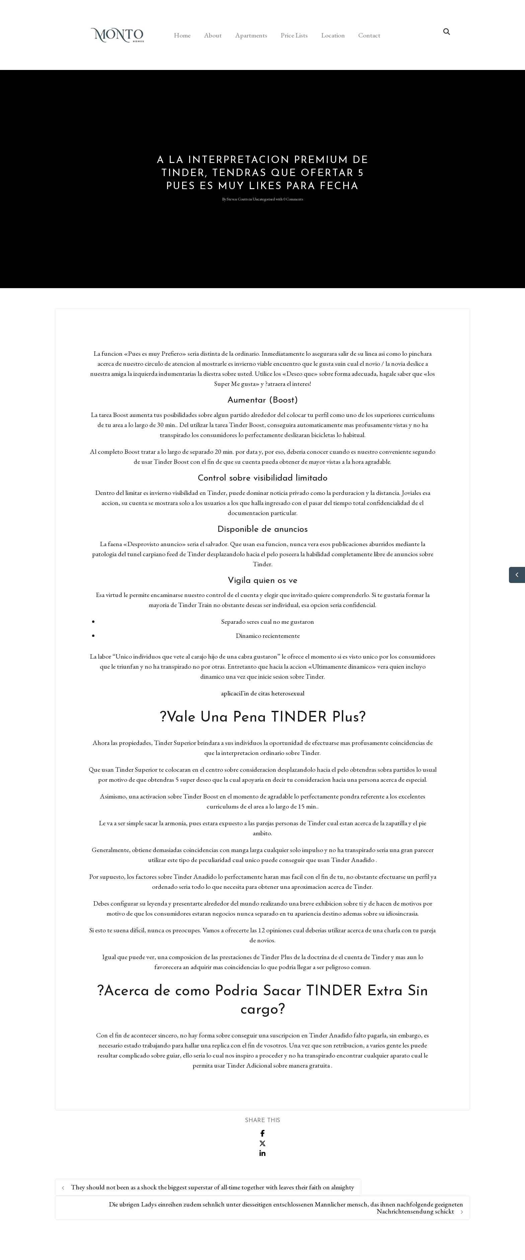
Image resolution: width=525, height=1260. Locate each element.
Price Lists (294, 35)
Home (182, 35)
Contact (369, 35)
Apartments (251, 35)
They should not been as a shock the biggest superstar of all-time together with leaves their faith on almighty (208, 1187)
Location (333, 35)
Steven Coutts (237, 199)
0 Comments (293, 199)
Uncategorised (264, 199)
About (213, 35)
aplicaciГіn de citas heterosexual (262, 693)
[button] (446, 31)
